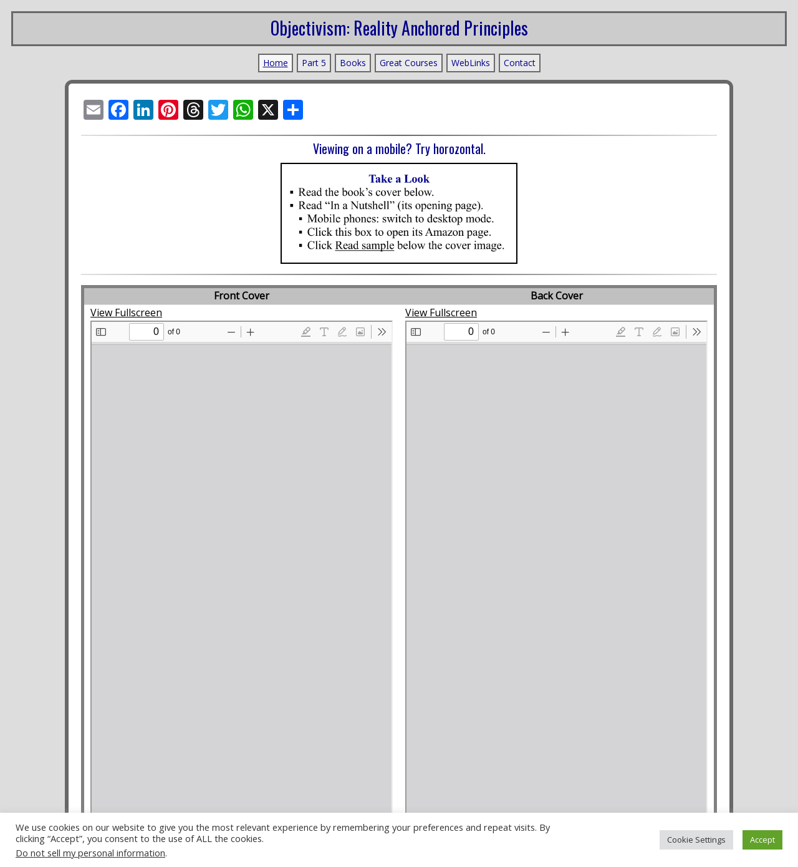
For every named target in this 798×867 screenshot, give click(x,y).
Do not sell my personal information (90, 852)
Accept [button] (762, 839)
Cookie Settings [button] (696, 839)
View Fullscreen (126, 310)
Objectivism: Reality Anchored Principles (399, 28)
